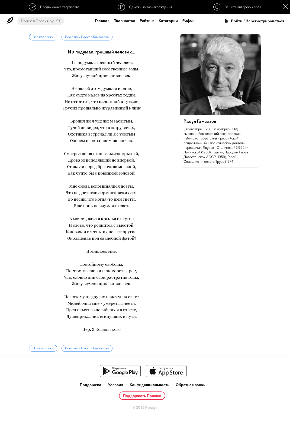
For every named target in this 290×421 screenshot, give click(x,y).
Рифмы (188, 20)
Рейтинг (147, 20)
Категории (168, 20)
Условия (115, 385)
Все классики (43, 37)
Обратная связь (190, 385)
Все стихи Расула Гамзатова (87, 37)
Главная (102, 20)
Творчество (124, 20)
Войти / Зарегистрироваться (254, 21)
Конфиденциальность (149, 385)
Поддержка (90, 385)
